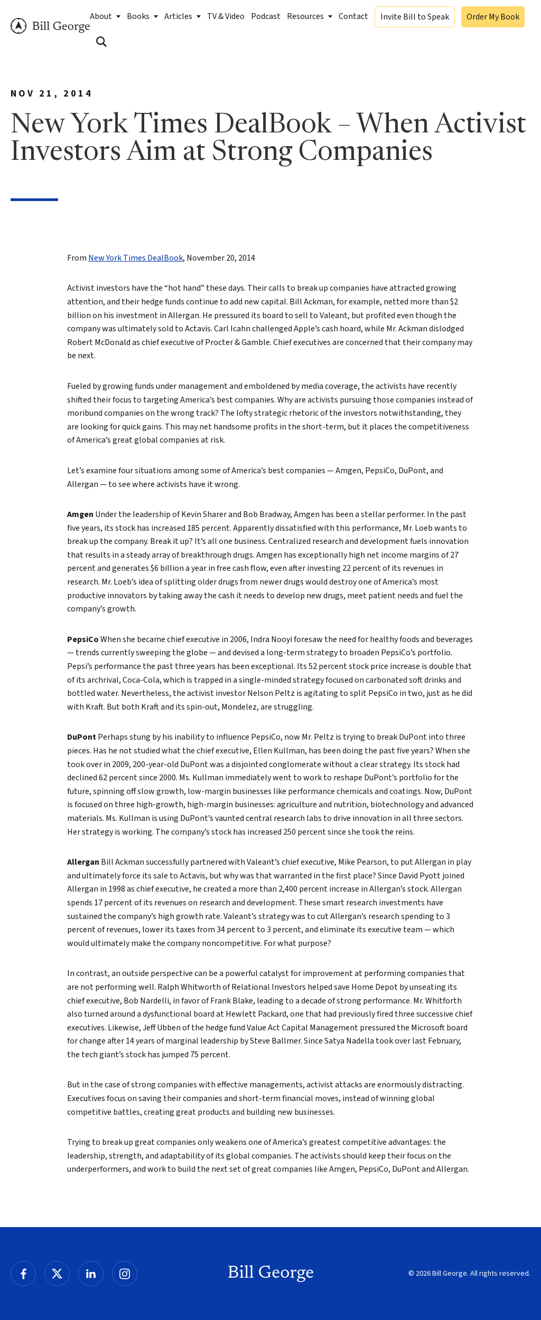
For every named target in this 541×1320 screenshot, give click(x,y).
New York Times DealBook (135, 258)
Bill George (50, 26)
